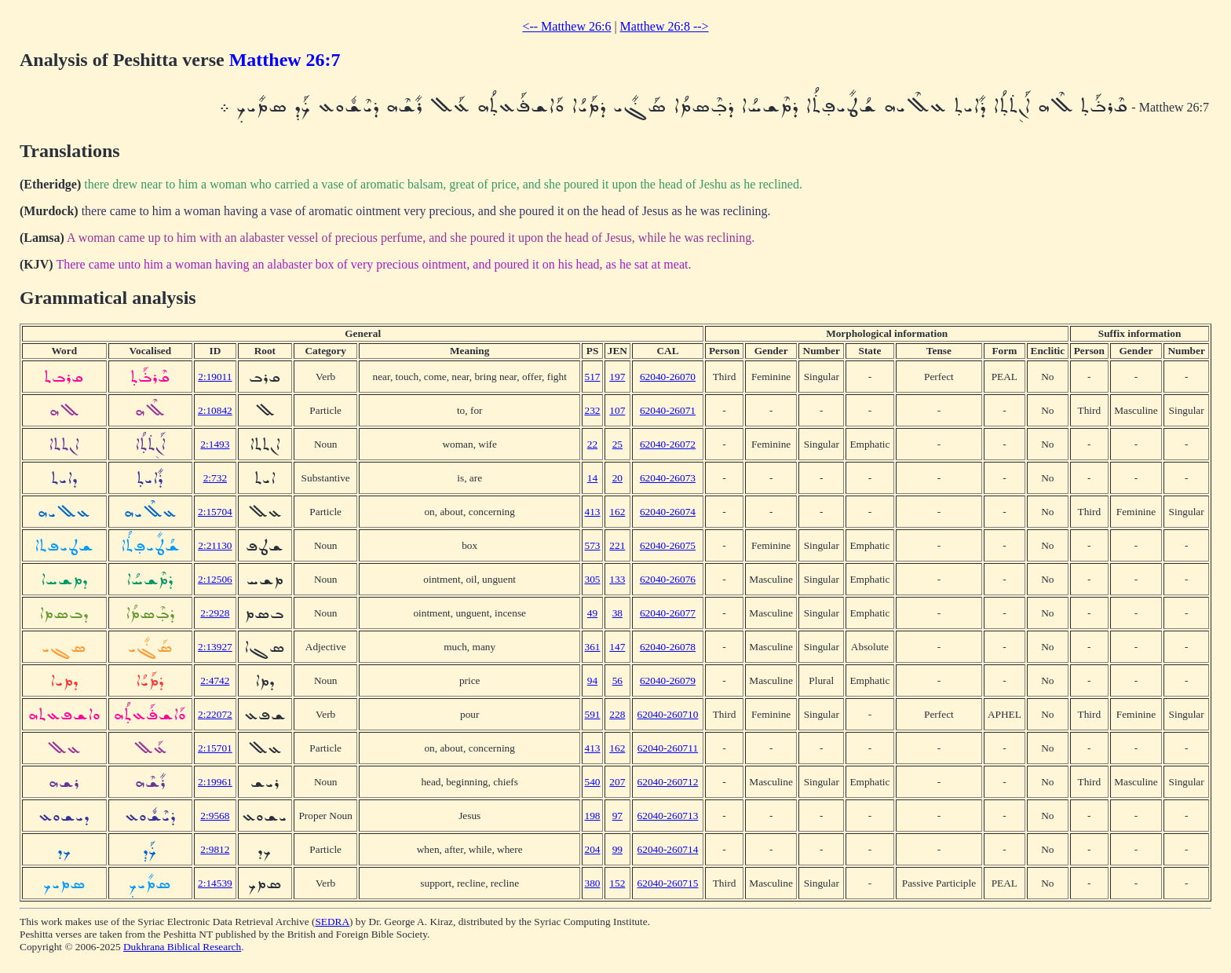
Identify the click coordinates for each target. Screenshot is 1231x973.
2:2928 (214, 613)
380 (593, 883)
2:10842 (215, 410)
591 (593, 714)
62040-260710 (668, 714)
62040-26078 (668, 647)
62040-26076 (668, 579)
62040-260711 (667, 748)
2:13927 (215, 647)
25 (617, 444)
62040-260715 (668, 883)
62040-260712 (668, 782)
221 (617, 545)
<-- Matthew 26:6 (566, 26)
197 (617, 376)
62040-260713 (668, 815)
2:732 (215, 478)
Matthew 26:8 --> (664, 26)
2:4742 (214, 680)
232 (593, 410)
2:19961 (215, 782)
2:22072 (215, 714)
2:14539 (215, 883)
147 (617, 647)
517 (593, 376)
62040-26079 (668, 680)
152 (617, 883)
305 (593, 579)
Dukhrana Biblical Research (182, 947)
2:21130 (215, 545)
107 (617, 410)
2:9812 (214, 849)
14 (592, 478)
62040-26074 (668, 512)
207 (617, 782)
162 (617, 512)
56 (617, 680)
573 (593, 545)
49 (592, 613)
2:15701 (215, 748)
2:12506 (215, 579)
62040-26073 (668, 478)
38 (617, 613)
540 (593, 782)
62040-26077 (668, 613)
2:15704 (215, 512)
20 (617, 478)
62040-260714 (668, 849)
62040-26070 (668, 376)
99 (617, 849)
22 (592, 444)
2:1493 (214, 444)
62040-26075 (668, 545)
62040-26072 (668, 444)
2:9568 (214, 815)
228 (617, 714)
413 (593, 512)
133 (617, 579)
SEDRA (332, 921)
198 (593, 815)
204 (593, 849)
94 (592, 680)
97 (617, 815)
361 (593, 647)
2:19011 (215, 376)
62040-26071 (668, 410)
